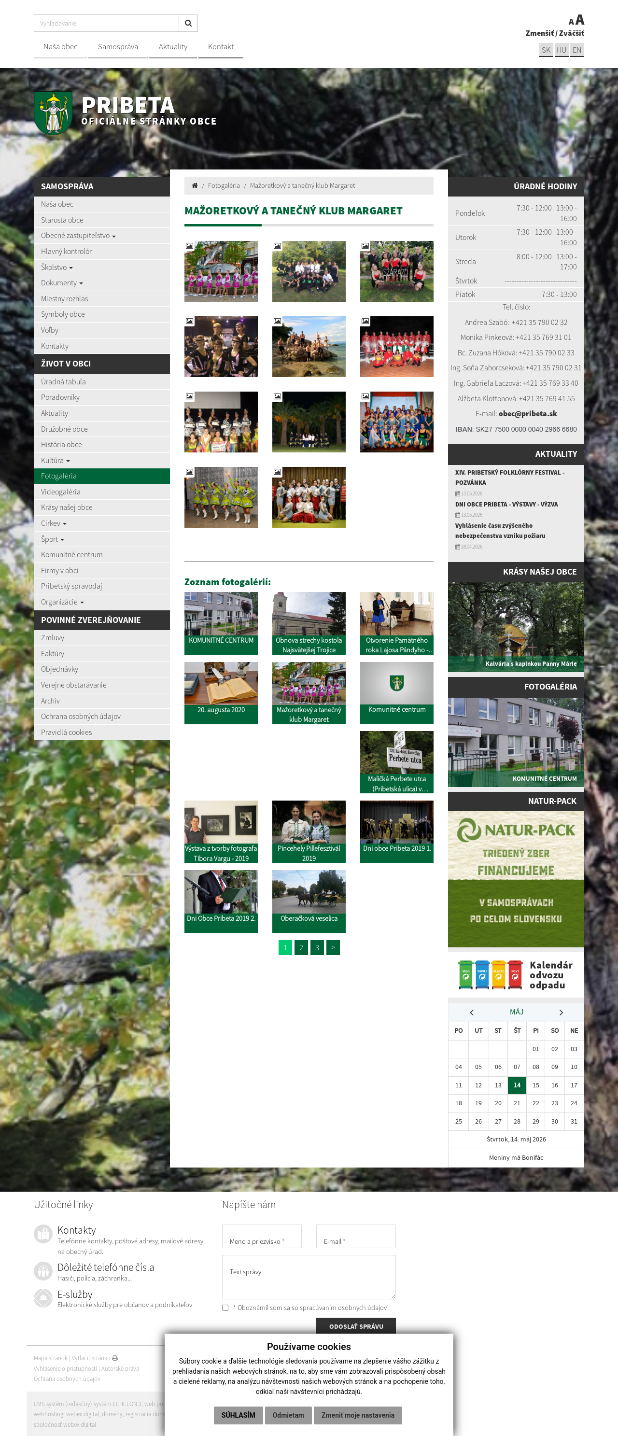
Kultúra (55, 460)
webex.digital (82, 1412)
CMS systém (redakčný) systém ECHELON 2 (88, 1402)
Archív (50, 700)
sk (545, 50)
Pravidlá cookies (66, 732)
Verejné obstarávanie (74, 685)
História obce (61, 444)
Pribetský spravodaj (71, 586)
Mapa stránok (51, 1356)
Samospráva (118, 47)
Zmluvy (52, 637)
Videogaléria (61, 491)
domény (112, 1412)
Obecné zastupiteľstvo (78, 235)
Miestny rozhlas (64, 298)
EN (577, 50)
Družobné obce (64, 429)
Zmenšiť (540, 33)
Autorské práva (120, 1367)
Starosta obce (62, 220)
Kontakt (221, 47)
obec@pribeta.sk (527, 413)
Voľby (49, 330)
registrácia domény (150, 1412)
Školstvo (57, 267)
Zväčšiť (571, 33)
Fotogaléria (59, 475)
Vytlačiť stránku (95, 1356)
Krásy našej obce (67, 507)
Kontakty (55, 346)
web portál (158, 1402)
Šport (52, 539)
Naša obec (60, 47)
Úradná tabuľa (63, 381)
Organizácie (62, 601)
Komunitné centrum (72, 554)
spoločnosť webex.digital (65, 1423)
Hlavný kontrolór (66, 251)
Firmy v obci (60, 570)
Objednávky (59, 669)
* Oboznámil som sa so (304, 1306)
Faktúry (52, 653)
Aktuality (173, 47)
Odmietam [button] (288, 1415)
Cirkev (54, 523)
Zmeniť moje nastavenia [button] (358, 1415)
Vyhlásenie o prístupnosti (65, 1367)
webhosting (48, 1412)
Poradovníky (60, 397)
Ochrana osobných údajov (81, 716)
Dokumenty (62, 282)
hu (561, 50)
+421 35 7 (527, 322)
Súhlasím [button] (238, 1415)
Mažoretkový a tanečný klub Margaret (302, 185)
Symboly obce (63, 314)
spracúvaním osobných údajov (343, 1306)
